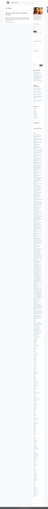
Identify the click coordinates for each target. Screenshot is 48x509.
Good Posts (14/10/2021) (36, 326)
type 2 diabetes (35, 474)
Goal (34, 363)
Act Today (10, 22)
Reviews (37, 4)
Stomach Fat (35, 475)
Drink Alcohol (35, 447)
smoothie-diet (35, 460)
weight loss (16, 22)
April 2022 (34, 110)
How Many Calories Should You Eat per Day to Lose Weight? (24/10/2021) (38, 220)
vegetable (34, 425)
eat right (34, 424)
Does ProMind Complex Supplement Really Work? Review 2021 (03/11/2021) (37, 329)
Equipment (34, 354)
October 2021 (35, 117)
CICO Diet (34, 431)
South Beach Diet (35, 345)
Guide (34, 467)
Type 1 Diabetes (35, 405)
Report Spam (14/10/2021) (36, 327)
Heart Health (35, 341)
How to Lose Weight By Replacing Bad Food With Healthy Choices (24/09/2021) (37, 139)
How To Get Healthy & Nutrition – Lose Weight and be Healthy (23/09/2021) (37, 136)
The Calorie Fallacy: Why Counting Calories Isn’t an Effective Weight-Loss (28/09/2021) (37, 324)
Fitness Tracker (35, 415)
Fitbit (34, 416)
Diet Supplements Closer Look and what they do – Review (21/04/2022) (37, 299)
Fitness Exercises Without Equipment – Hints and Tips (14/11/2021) (37, 246)
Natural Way (35, 383)
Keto (34, 439)
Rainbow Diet (35, 378)
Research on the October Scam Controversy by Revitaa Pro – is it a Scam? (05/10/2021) (37, 190)
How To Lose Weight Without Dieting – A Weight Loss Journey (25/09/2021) (37, 148)
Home (19, 1)
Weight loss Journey (36, 423)
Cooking (34, 389)
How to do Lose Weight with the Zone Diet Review (37, 97)
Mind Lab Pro (35, 397)
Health (34, 430)
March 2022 (34, 111)
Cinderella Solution (35, 458)
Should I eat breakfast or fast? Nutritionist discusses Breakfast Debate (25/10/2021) (37, 225)
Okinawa (34, 356)
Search (34, 64)
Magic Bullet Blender (36, 493)
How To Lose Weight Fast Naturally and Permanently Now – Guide (37, 100)
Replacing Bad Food (36, 465)
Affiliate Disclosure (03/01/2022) (37, 331)
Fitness (34, 370)
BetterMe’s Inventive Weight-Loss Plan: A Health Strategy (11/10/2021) (37, 197)
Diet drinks (34, 441)
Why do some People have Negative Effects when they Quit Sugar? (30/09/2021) (37, 168)
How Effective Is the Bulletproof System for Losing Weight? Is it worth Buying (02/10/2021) (37, 178)
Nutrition (34, 477)
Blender (34, 374)
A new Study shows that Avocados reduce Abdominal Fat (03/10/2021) (37, 181)
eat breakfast (35, 417)
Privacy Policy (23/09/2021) (36, 322)
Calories (34, 432)
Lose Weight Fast (35, 372)
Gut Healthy (34, 349)
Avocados (34, 443)
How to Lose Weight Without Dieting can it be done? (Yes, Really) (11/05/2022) (38, 308)
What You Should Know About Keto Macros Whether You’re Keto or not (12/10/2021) (38, 199)
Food (34, 421)
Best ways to (35, 408)
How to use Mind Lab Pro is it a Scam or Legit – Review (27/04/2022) (37, 302)
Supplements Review (36, 448)
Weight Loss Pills (35, 449)
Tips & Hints (35, 364)
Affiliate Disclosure (28, 1)
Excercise (34, 387)
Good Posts (39, 2)
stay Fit (34, 492)
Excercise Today (35, 400)
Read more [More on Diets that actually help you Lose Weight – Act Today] (12, 20)
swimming (34, 391)
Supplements (35, 347)
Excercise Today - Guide (36, 398)
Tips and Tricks (35, 362)
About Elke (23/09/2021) (36, 134)
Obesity (34, 483)
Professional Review (36, 373)
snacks (34, 426)
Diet (33, 485)
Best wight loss (35, 407)
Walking (34, 413)
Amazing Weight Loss (36, 491)
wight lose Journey (35, 433)
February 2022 (35, 112)
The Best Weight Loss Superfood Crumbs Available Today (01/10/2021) (37, 175)
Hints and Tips (35, 366)
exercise (34, 451)
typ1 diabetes (35, 469)
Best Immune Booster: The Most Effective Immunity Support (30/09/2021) (37, 163)
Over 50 (34, 468)
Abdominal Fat (35, 452)
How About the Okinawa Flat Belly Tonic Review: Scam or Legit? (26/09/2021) (37, 152)
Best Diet (34, 406)
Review (34, 459)
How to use (34, 396)
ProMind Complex (35, 455)
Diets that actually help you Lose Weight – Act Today (16, 13)
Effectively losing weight (36, 392)
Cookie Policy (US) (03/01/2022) (37, 332)
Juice (34, 434)
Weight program (35, 440)
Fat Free (34, 484)
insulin (34, 473)
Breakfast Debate (35, 381)
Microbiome (35, 495)
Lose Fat (34, 361)
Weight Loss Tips (35, 422)
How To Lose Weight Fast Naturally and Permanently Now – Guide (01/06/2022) (37, 313)
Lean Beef (34, 482)
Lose (13, 22)
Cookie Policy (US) (26, 3)
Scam (34, 395)
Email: (34, 28)
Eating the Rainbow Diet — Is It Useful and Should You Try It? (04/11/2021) (37, 234)
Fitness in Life (35, 379)
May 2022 (34, 109)
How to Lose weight (36, 399)
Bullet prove (35, 442)
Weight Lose (35, 457)
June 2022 (34, 108)
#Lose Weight (7, 22)
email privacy (40, 32)
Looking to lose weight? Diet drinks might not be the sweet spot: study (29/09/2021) (38, 160)
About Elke (34, 2)
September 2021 (35, 118)
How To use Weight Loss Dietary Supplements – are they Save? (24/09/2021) (37, 142)
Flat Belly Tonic (35, 355)
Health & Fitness (14, 2)
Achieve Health (35, 371)
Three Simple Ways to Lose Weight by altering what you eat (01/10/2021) (37, 173)
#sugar (34, 380)
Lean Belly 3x (35, 357)
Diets (12, 22)
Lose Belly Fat (35, 456)
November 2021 (35, 116)
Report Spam (21, 4)
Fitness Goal (35, 365)
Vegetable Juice (35, 438)
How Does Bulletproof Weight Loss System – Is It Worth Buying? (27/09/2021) (38, 155)
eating (34, 390)
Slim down (34, 409)
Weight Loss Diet (35, 388)
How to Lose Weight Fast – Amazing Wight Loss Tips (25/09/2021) (36, 145)
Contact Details (23, 1)
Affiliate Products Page (32, 3)
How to (34, 466)
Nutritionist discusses (36, 382)
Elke (33, 88)
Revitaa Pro (34, 490)
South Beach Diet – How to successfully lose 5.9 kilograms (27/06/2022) (37, 318)
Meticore (34, 414)
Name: (34, 26)
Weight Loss (35, 348)
